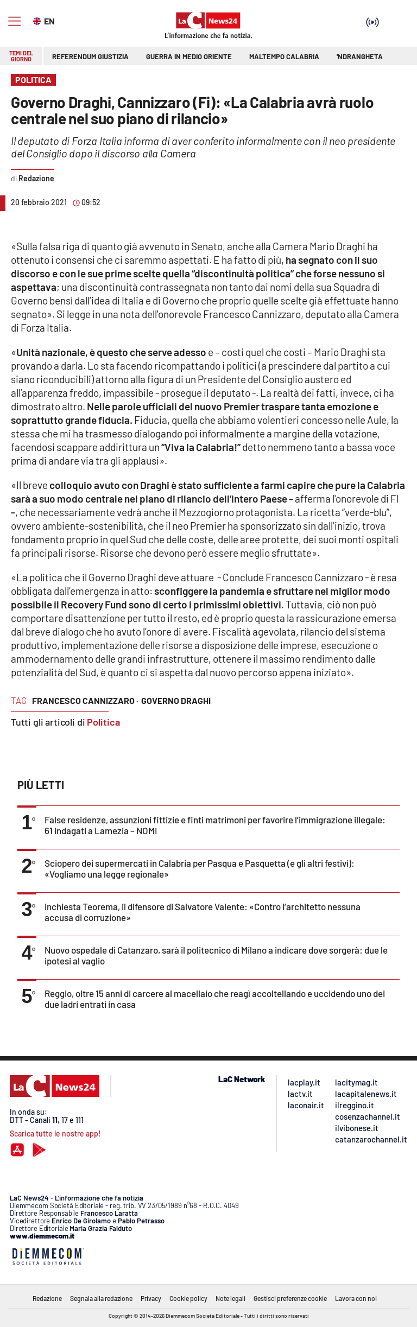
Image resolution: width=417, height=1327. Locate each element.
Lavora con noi (356, 1298)
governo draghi (176, 700)
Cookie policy (188, 1298)
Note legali (230, 1298)
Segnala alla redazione (101, 1298)
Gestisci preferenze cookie (290, 1298)
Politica (103, 722)
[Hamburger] (14, 21)
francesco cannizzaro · (85, 700)
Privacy (151, 1298)
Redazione (47, 1298)
